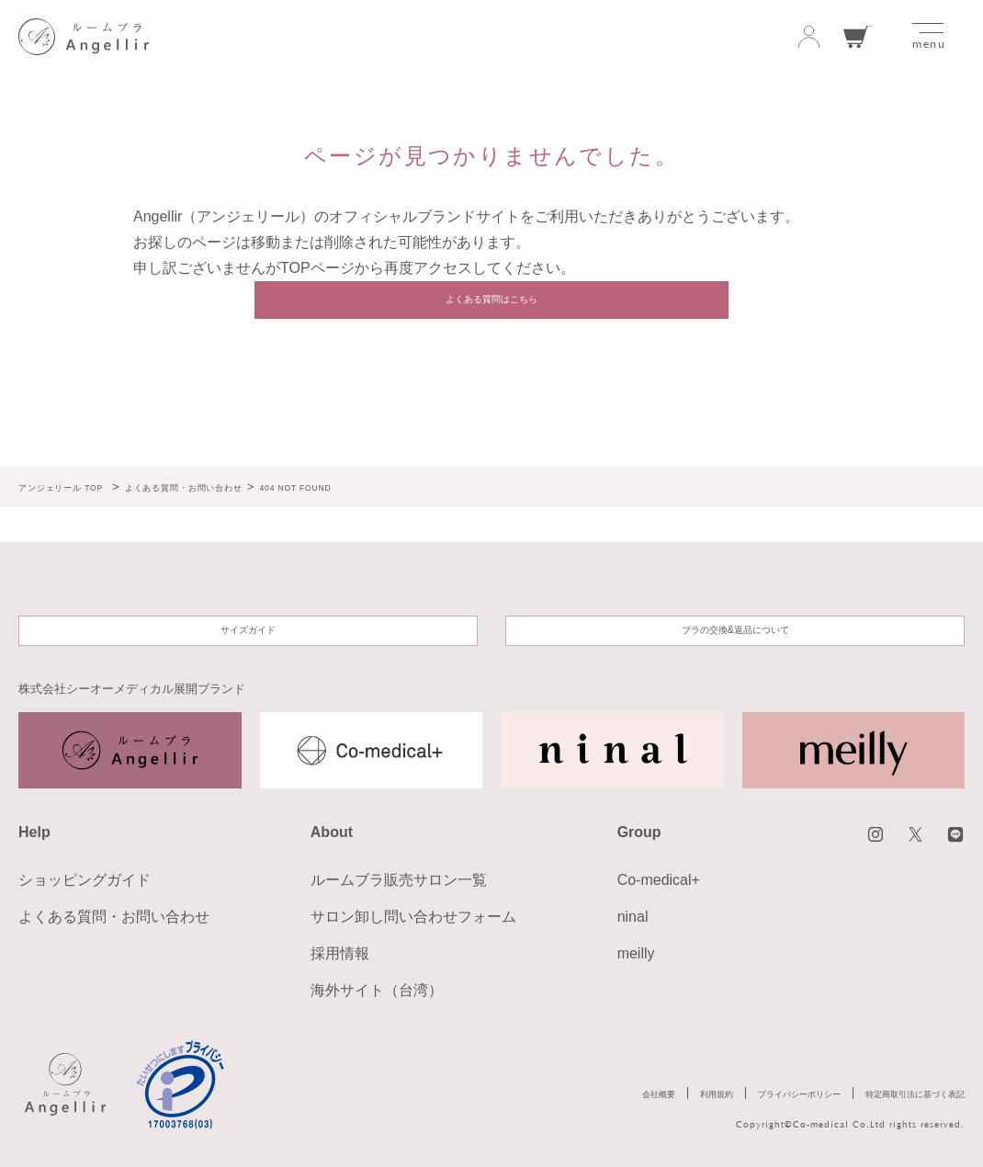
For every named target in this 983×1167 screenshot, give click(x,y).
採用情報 (340, 953)
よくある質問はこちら (491, 309)
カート (858, 37)
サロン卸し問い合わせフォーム (413, 916)
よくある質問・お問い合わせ (113, 916)
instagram (851, 839)
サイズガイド (248, 622)
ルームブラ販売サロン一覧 (399, 880)
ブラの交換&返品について (735, 622)
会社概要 (556, 1097)
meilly (636, 953)
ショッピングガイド (84, 880)
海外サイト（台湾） (377, 990)
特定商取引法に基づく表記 (893, 1097)
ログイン (808, 37)
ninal (633, 916)
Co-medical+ (658, 880)
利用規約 (628, 1097)
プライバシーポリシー (737, 1097)
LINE (951, 839)
